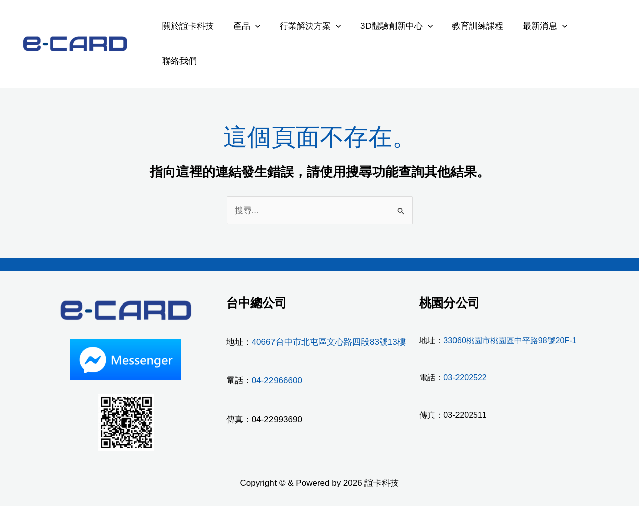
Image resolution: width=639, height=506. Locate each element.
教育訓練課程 (467, 26)
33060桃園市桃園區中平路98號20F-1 (509, 340)
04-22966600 (277, 380)
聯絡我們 (178, 61)
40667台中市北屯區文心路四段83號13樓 (329, 342)
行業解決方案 (304, 26)
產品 (243, 26)
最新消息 (532, 26)
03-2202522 (464, 377)
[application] (252, 26)
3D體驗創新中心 (388, 26)
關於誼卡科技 (187, 26)
